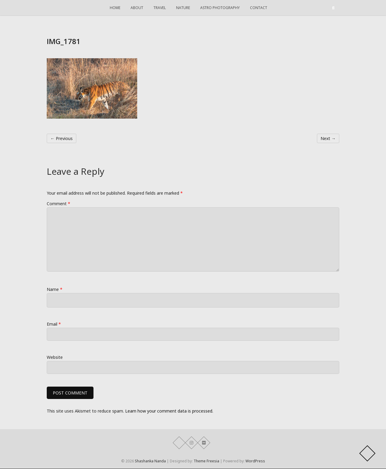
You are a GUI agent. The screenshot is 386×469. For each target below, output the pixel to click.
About (137, 7)
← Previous (61, 138)
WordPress (255, 461)
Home (115, 7)
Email (54, 324)
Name (54, 289)
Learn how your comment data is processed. (169, 411)
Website (55, 357)
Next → (328, 138)
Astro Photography (220, 7)
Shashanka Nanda (150, 461)
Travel (159, 7)
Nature (183, 7)
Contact (258, 7)
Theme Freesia (206, 461)
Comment (58, 203)
